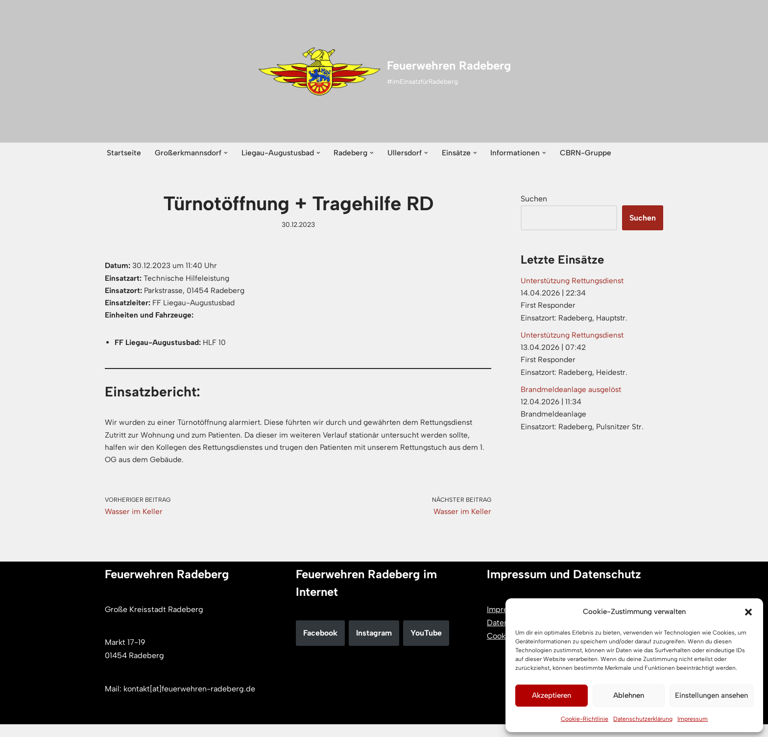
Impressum (692, 718)
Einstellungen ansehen (711, 695)
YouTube (426, 645)
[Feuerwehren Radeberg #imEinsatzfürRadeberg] (384, 71)
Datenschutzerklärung (642, 718)
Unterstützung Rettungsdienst (575, 282)
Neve (114, 724)
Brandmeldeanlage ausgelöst (573, 399)
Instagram (374, 645)
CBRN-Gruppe (596, 153)
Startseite (124, 153)
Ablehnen (628, 695)
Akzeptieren (551, 695)
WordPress (206, 724)
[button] (748, 612)
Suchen (534, 199)
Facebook (320, 645)
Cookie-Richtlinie (584, 718)
